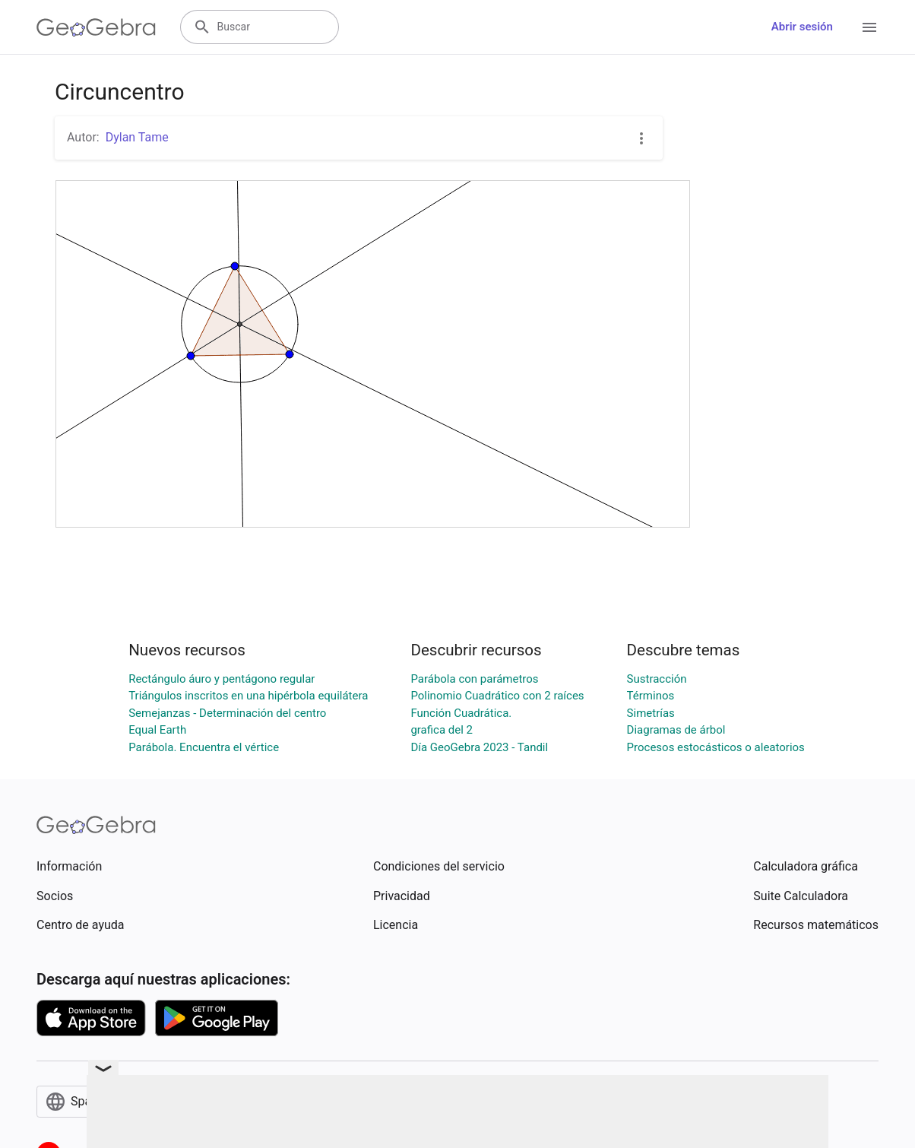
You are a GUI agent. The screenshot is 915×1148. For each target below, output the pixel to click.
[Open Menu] (869, 27)
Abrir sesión (802, 26)
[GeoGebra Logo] (96, 27)
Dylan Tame (137, 137)
